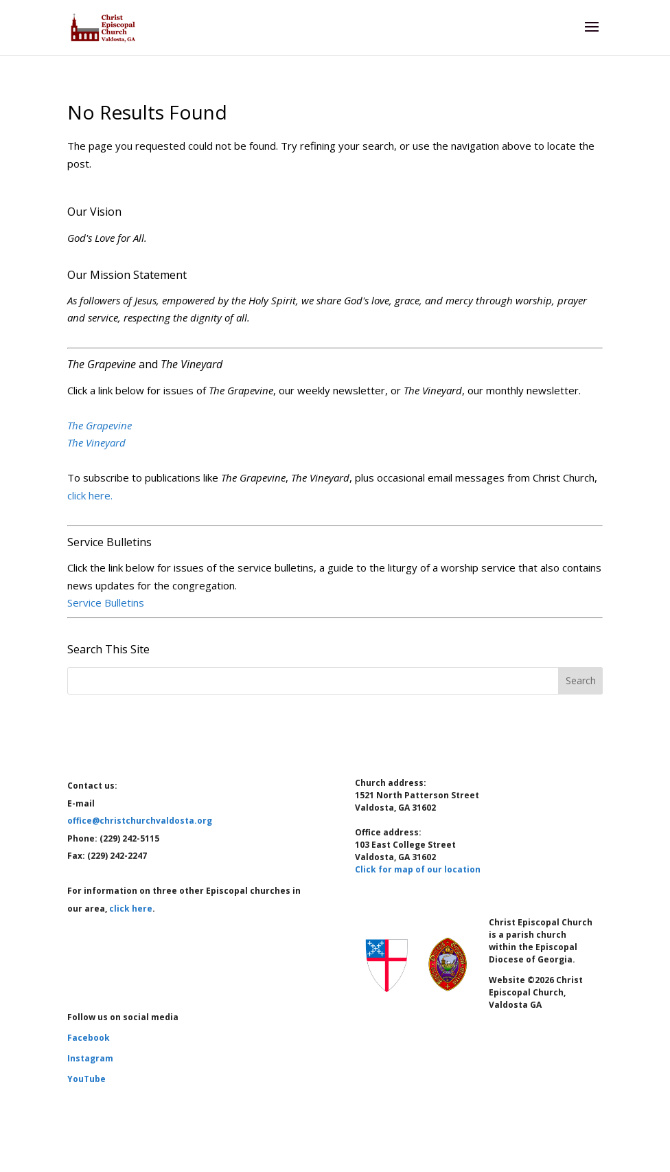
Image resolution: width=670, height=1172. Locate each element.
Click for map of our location (418, 869)
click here (130, 908)
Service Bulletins (105, 602)
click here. (90, 495)
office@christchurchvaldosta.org (139, 820)
